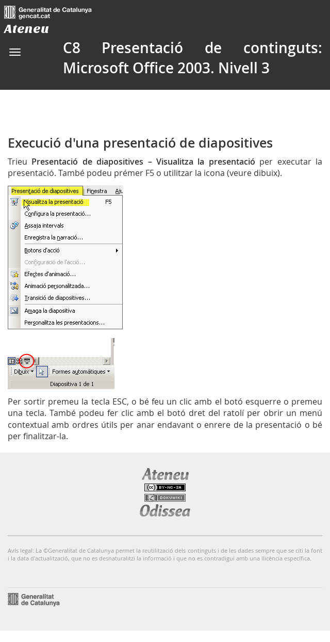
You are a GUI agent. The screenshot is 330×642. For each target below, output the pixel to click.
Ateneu (26, 28)
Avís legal (20, 550)
